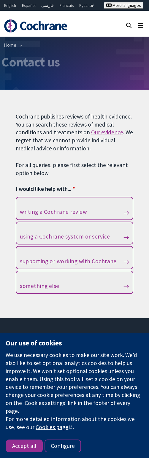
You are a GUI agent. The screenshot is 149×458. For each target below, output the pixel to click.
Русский (86, 5)
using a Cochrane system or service (65, 236)
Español (29, 5)
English (10, 5)
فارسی (47, 5)
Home (10, 45)
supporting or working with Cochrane (68, 261)
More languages (123, 5)
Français (66, 5)
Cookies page (52, 427)
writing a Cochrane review (53, 211)
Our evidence (107, 132)
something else (39, 285)
